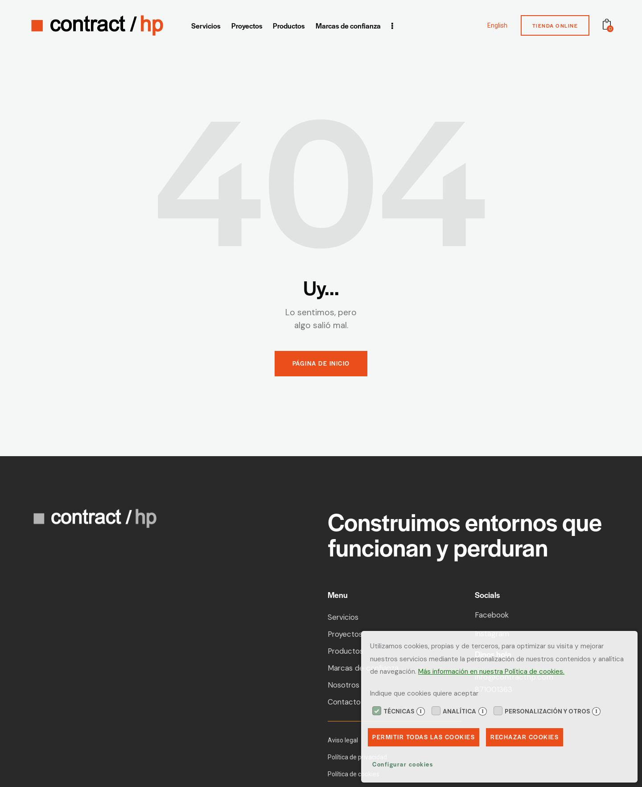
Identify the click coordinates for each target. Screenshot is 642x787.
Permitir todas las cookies (423, 737)
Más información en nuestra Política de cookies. (491, 671)
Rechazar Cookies (524, 737)
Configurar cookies (402, 764)
